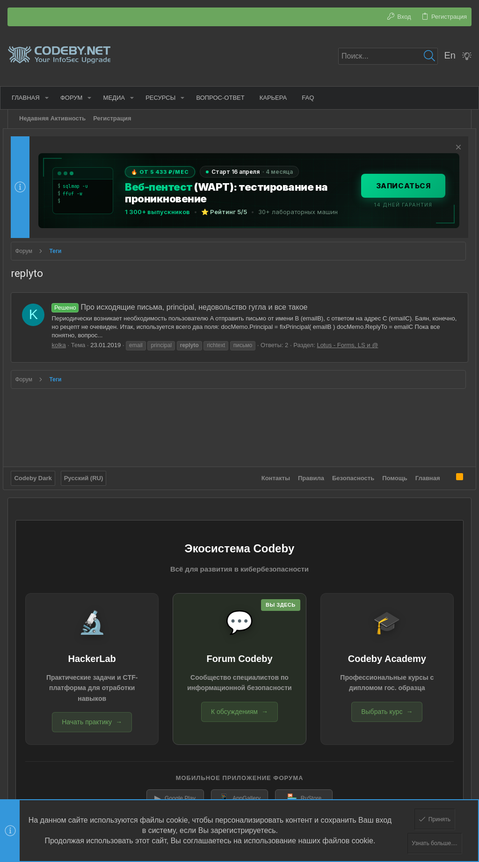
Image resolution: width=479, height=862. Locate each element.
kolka (63, 345)
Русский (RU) (88, 474)
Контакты (271, 474)
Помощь (390, 474)
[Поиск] (388, 56)
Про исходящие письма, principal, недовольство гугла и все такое (184, 307)
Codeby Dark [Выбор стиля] (37, 474)
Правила (307, 474)
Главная (423, 474)
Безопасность (349, 474)
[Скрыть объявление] (453, 148)
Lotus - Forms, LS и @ (352, 345)
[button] (50, 97)
